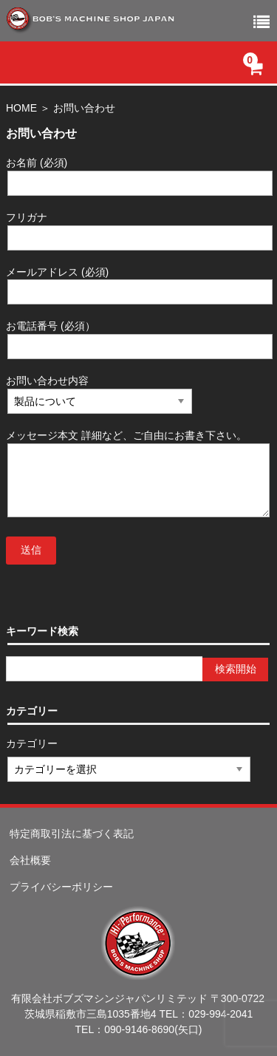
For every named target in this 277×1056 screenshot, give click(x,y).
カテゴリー (32, 743)
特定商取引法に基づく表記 (72, 833)
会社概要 (30, 860)
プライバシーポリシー (61, 887)
